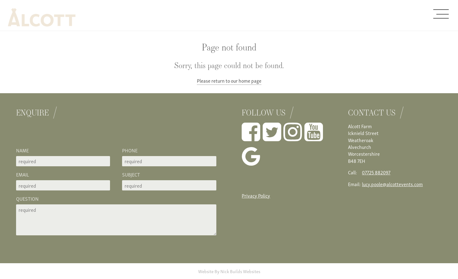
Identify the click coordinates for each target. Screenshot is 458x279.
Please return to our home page (229, 80)
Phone (130, 150)
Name (22, 150)
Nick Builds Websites (240, 271)
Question (27, 198)
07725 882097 (376, 172)
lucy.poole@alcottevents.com (392, 184)
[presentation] (63, 135)
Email (22, 174)
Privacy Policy (256, 195)
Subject (131, 174)
